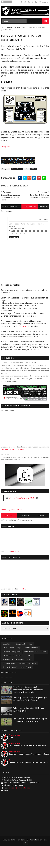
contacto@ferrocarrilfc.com (19, 788)
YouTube (22, 589)
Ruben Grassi (26, 667)
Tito (11, 760)
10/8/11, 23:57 (43, 219)
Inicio (3, 27)
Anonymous (14, 735)
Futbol (8, 515)
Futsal (41, 515)
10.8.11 (33, 169)
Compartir (5, 146)
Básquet (25, 515)
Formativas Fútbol (31, 652)
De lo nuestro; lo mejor (12, 648)
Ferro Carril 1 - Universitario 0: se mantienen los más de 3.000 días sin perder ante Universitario (28, 689)
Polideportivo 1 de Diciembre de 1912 (17, 659)
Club (30, 644)
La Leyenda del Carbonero (13, 655)
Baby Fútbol (7, 644)
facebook (43, 206)
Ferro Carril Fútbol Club (21, 498)
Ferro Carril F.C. (30, 206)
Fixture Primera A (31, 648)
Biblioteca (15, 551)
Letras (29, 655)
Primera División (13, 27)
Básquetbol (20, 644)
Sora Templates (41, 840)
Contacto (23, 326)
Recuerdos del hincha (27, 663)
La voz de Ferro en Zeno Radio (12, 449)
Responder (14, 237)
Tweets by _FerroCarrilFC (12, 509)
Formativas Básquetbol (12, 652)
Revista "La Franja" (10, 667)
